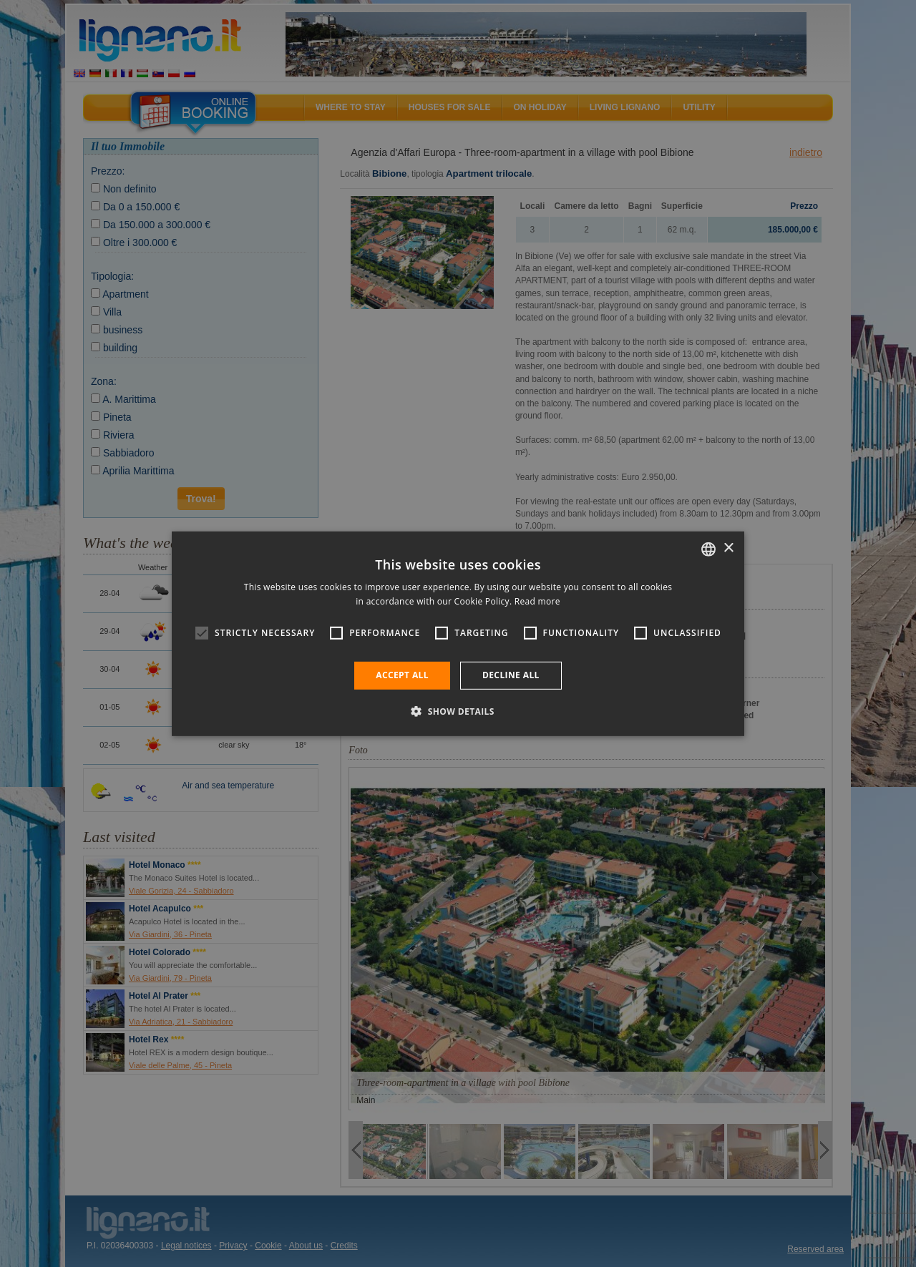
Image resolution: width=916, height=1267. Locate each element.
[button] (458, 711)
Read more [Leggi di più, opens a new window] (537, 601)
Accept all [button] (402, 675)
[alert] (458, 633)
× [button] (728, 548)
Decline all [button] (511, 675)
